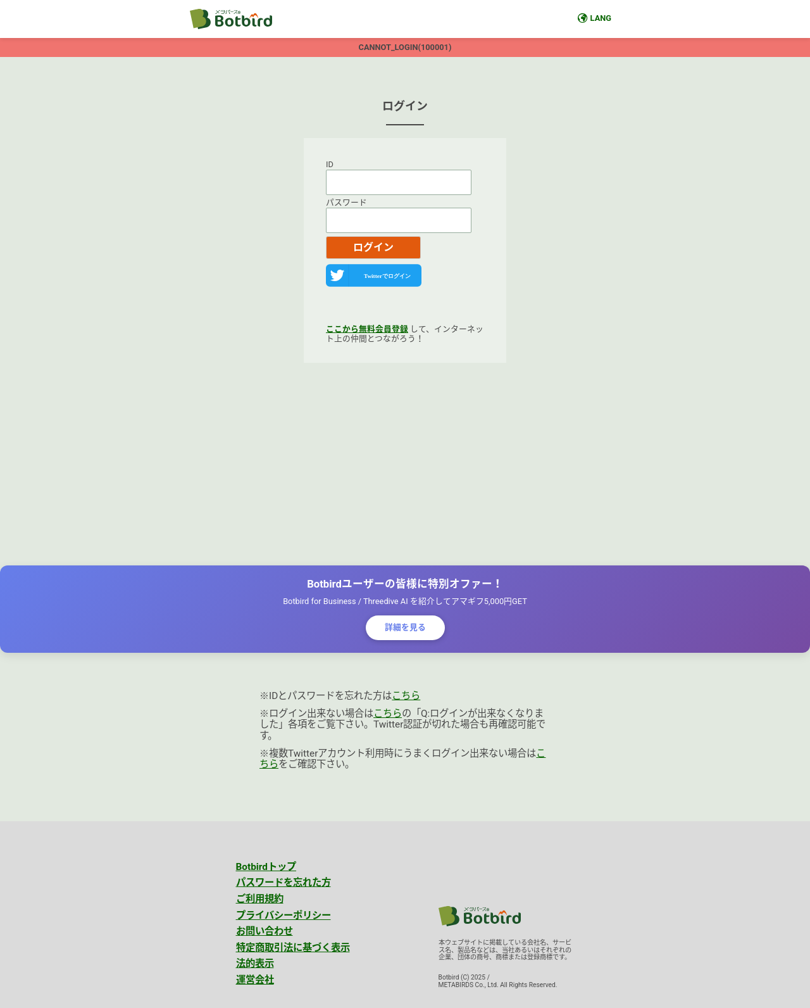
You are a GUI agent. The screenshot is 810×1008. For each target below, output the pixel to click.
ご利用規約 (260, 899)
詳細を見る (405, 627)
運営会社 (255, 980)
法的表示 (255, 963)
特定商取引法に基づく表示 (293, 948)
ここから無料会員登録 (367, 329)
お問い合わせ (264, 931)
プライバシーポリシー (283, 915)
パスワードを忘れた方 (283, 882)
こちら (406, 696)
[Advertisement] (405, 464)
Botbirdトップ (266, 867)
